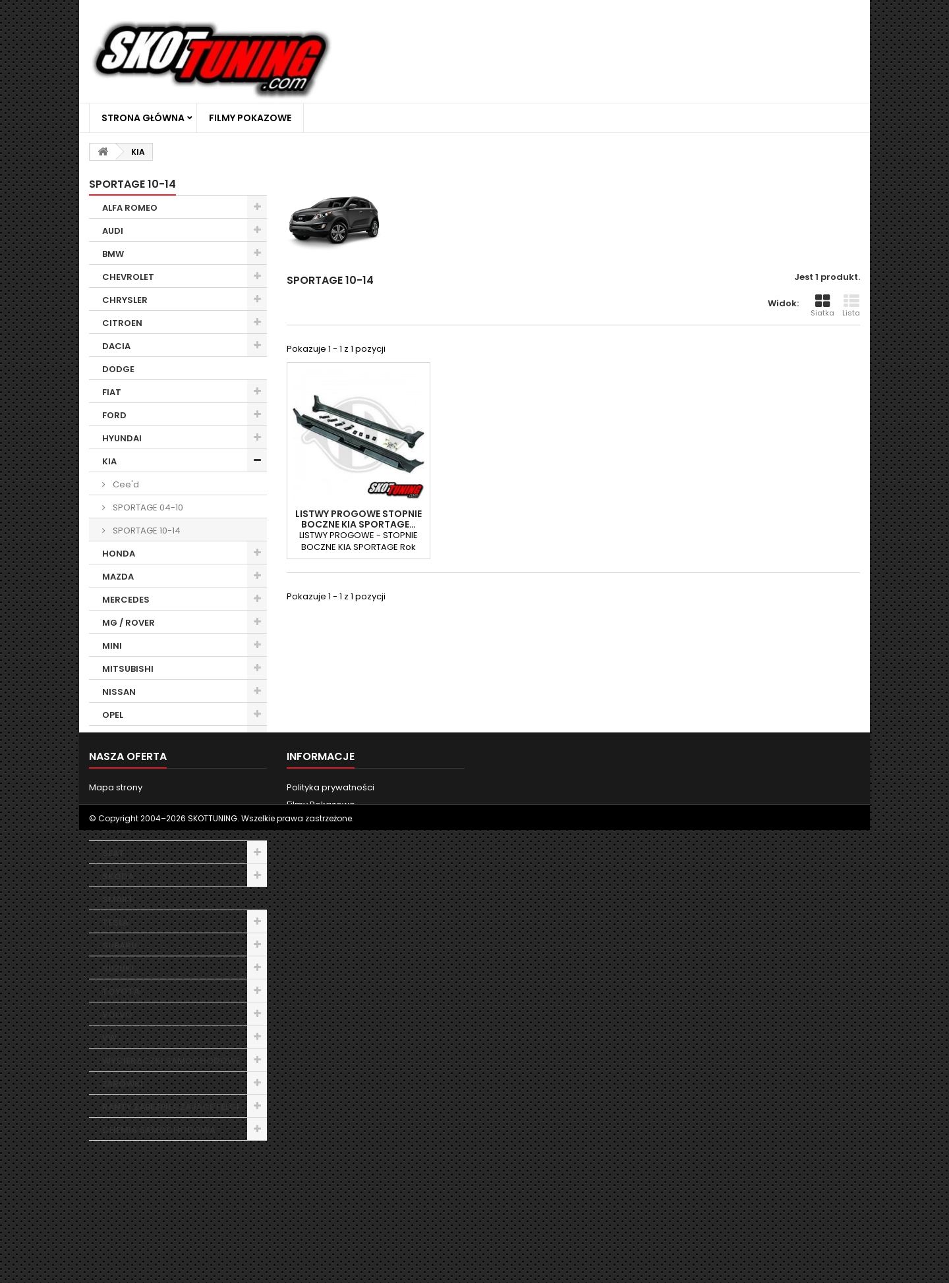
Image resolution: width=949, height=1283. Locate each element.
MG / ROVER (128, 622)
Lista (851, 305)
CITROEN (122, 323)
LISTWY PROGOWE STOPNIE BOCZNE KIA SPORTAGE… (358, 519)
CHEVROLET (128, 277)
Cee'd (125, 484)
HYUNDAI (122, 438)
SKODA (118, 876)
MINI (112, 646)
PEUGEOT (122, 738)
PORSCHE (123, 761)
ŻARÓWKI (122, 1084)
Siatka (822, 305)
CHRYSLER (125, 300)
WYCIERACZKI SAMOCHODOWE (171, 1060)
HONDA (118, 553)
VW (109, 1037)
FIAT (111, 392)
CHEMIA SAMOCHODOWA (159, 1130)
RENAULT (121, 807)
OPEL (112, 715)
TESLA (115, 922)
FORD (114, 415)
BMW (113, 254)
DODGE (118, 369)
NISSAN (119, 692)
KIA (109, 461)
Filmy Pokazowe (250, 117)
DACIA (116, 346)
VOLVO (117, 1014)
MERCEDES (126, 599)
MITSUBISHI (128, 669)
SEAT (113, 853)
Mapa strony (115, 1222)
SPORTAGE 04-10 (147, 507)
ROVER (117, 830)
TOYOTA (121, 991)
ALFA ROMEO (130, 208)
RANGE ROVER (133, 784)
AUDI (112, 231)
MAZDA (118, 576)
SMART (118, 899)
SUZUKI (118, 968)
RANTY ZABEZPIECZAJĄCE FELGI (170, 1107)
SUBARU (119, 945)
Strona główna (143, 117)
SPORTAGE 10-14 (146, 530)
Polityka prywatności (330, 1222)
